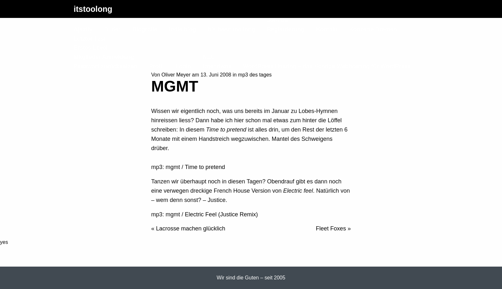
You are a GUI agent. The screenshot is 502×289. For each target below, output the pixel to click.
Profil (156, 66)
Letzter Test (90, 39)
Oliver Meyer (175, 74)
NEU (209, 57)
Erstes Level (91, 47)
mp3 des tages (255, 74)
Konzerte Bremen (373, 29)
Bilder (112, 29)
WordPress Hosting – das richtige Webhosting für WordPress (327, 66)
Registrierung (285, 29)
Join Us (277, 20)
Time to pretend (205, 167)
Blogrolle (144, 29)
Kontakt (326, 29)
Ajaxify (83, 29)
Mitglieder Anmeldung (104, 57)
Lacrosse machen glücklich (190, 228)
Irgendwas (217, 66)
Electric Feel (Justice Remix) (221, 214)
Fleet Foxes (331, 228)
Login (183, 66)
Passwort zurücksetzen (105, 66)
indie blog (182, 29)
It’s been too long (231, 29)
